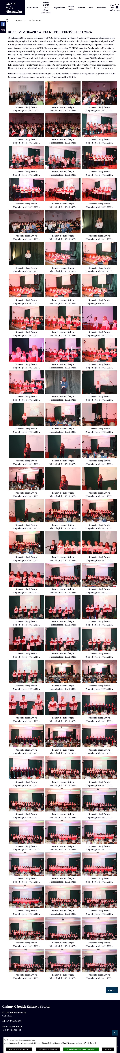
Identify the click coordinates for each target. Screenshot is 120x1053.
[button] (26, 103)
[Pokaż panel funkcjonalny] (117, 8)
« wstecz (111, 990)
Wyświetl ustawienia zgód (48, 1049)
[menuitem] (32, 7)
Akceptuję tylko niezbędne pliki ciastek (80, 1049)
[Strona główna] (7, 20)
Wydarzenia (19, 20)
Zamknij (108, 1049)
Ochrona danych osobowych (19, 1049)
